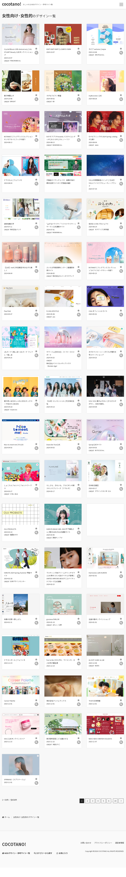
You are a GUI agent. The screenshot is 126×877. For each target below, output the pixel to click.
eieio (98, 147)
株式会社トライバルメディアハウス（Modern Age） (60, 373)
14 (115, 814)
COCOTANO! (14, 858)
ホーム (7, 830)
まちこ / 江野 (58, 637)
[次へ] (121, 814)
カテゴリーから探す (43, 866)
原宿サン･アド (59, 548)
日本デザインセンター (20, 592)
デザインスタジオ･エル (105, 501)
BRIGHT (14, 102)
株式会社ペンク (17, 232)
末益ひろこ (57, 757)
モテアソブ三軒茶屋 (104, 232)
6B (54, 102)
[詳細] (36, 53)
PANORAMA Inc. (17, 61)
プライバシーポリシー (103, 856)
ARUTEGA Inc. (101, 55)
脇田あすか (15, 545)
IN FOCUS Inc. (101, 460)
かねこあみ (15, 504)
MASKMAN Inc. (59, 147)
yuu (54, 324)
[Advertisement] (105, 530)
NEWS (98, 678)
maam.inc (15, 418)
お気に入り (62, 866)
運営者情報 (119, 856)
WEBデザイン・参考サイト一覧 (16, 866)
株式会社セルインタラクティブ (58, 282)
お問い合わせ (85, 856)
